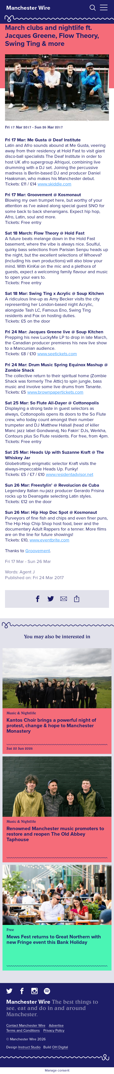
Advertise (56, 1025)
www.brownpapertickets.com (55, 392)
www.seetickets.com (57, 354)
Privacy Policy (53, 1030)
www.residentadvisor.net (69, 474)
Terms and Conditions (23, 1030)
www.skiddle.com (54, 184)
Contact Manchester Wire (25, 1025)
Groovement (37, 550)
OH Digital (60, 1047)
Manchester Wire (28, 7)
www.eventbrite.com (49, 540)
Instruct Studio (29, 1047)
